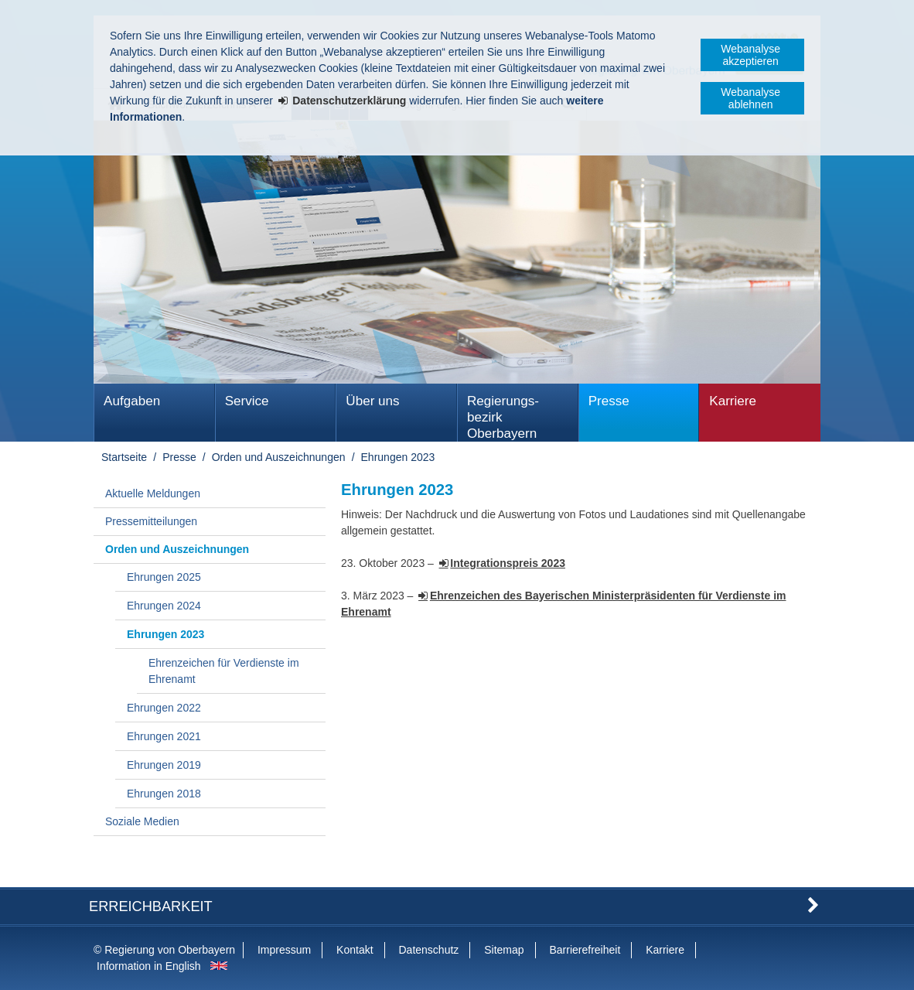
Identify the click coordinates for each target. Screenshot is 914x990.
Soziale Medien (142, 821)
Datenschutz (428, 950)
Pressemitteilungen (151, 521)
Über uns (372, 401)
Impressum (284, 950)
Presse (608, 401)
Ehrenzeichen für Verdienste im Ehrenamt (223, 671)
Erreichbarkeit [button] (151, 906)
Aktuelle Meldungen (152, 493)
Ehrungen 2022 (164, 708)
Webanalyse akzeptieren (750, 55)
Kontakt (354, 950)
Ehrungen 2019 (164, 765)
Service (247, 401)
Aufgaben (132, 401)
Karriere (732, 401)
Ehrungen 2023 (398, 457)
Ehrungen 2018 (164, 793)
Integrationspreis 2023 (507, 563)
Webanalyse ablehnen (750, 98)
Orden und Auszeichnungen (279, 457)
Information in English (149, 966)
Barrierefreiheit (584, 950)
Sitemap (504, 950)
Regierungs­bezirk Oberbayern (503, 417)
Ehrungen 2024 (164, 605)
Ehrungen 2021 (164, 736)
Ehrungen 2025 (164, 577)
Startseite (124, 457)
